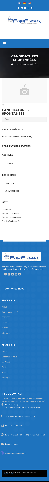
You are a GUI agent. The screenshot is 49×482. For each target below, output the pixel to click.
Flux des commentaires (11, 217)
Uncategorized (12, 191)
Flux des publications (10, 213)
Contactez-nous (14, 289)
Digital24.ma (8, 474)
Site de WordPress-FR (11, 221)
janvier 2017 (10, 164)
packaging (10, 184)
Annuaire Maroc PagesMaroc (15, 453)
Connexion (6, 209)
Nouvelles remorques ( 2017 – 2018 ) (17, 137)
